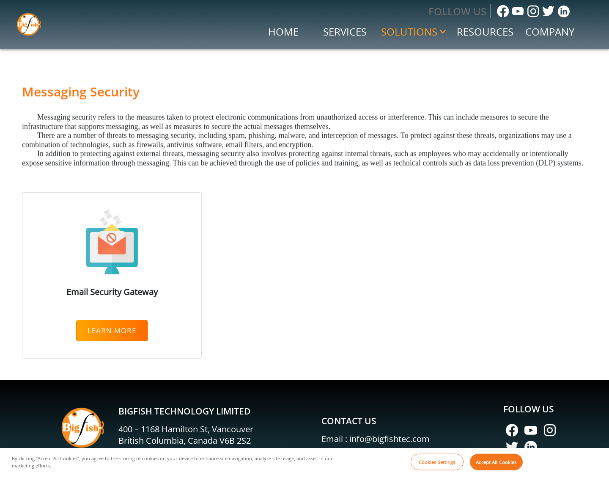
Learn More (112, 330)
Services (345, 32)
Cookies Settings (437, 467)
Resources (485, 32)
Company (549, 32)
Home (283, 32)
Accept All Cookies (496, 467)
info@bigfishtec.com (389, 439)
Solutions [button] (413, 32)
